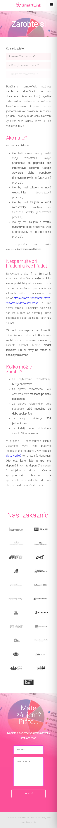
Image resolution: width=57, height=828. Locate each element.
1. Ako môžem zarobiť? (22, 58)
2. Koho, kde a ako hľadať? (24, 67)
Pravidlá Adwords (28, 822)
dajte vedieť (13, 455)
